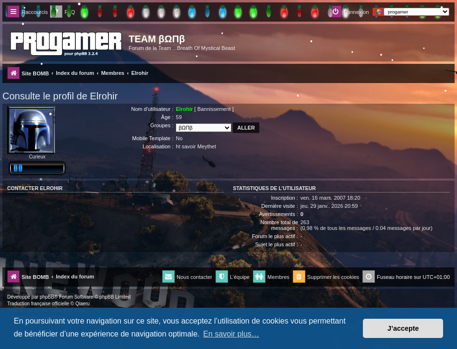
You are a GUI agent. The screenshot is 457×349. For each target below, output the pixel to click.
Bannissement (214, 109)
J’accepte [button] (403, 328)
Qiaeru (82, 303)
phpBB (47, 297)
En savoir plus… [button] (231, 334)
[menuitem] (326, 277)
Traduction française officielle (38, 303)
